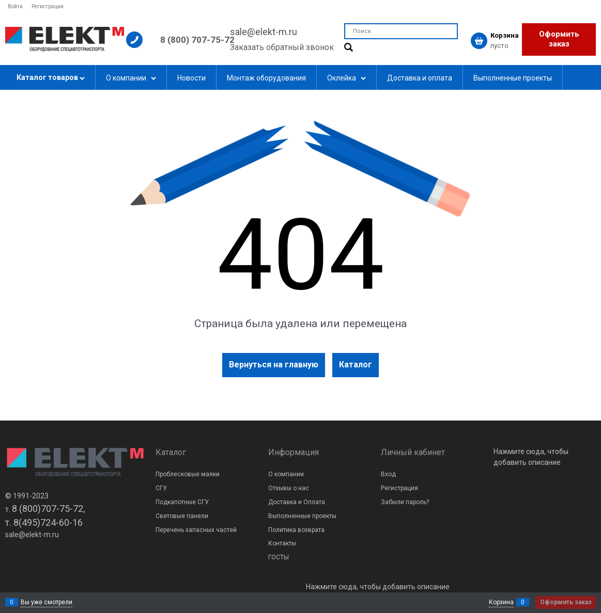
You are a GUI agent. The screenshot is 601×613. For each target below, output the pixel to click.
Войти (15, 6)
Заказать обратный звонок (282, 47)
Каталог (355, 364)
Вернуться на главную (273, 364)
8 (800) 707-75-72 (197, 40)
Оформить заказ (559, 39)
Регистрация (48, 6)
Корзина (501, 602)
